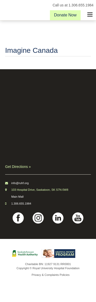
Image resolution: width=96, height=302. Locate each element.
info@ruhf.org (20, 183)
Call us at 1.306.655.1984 (72, 5)
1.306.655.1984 (21, 203)
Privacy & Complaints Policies (51, 274)
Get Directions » (18, 167)
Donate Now (65, 15)
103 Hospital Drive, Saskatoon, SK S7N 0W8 (39, 189)
